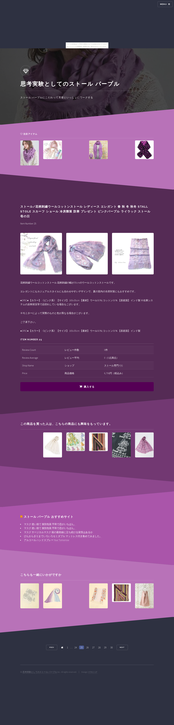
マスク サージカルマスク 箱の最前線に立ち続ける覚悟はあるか (58, 532)
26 (87, 647)
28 (99, 647)
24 (75, 647)
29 (105, 647)
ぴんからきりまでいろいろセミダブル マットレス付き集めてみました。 (63, 536)
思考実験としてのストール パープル (40, 672)
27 (93, 647)
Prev (51, 647)
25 (81, 647)
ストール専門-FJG (113, 365)
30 (111, 647)
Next (122, 647)
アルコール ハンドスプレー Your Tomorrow (46, 540)
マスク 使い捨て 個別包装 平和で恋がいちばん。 (50, 524)
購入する (89, 386)
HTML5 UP (92, 672)
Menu (163, 4)
